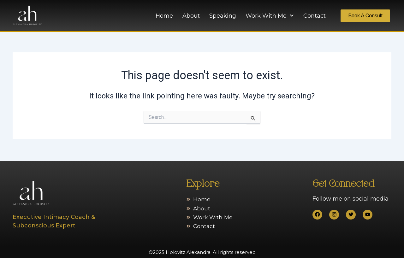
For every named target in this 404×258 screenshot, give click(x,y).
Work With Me (270, 15)
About (191, 15)
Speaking (222, 15)
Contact (314, 15)
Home (164, 15)
